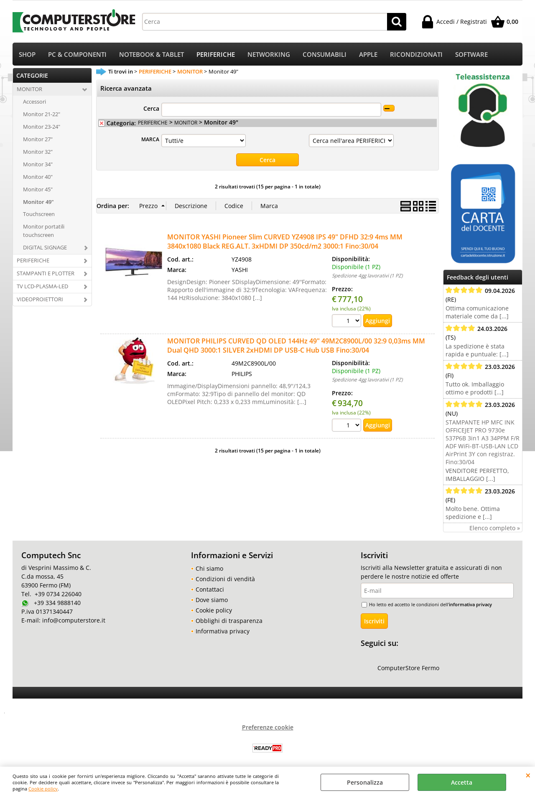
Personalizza (365, 782)
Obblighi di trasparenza (229, 621)
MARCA (150, 139)
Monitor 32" (38, 151)
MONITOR (29, 89)
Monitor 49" (38, 202)
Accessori (34, 101)
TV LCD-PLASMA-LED (42, 286)
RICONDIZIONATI (416, 54)
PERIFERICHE (215, 54)
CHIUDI (528, 775)
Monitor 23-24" (41, 126)
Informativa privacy (223, 631)
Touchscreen (39, 214)
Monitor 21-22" (41, 114)
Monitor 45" (38, 189)
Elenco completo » (494, 528)
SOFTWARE (471, 54)
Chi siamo (209, 568)
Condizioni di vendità (225, 579)
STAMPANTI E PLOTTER (45, 273)
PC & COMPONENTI (77, 54)
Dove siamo (212, 600)
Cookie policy (43, 788)
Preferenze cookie (267, 727)
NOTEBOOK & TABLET (151, 54)
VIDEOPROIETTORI (40, 299)
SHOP (27, 54)
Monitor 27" (38, 139)
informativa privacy (470, 604)
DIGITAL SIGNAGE (45, 247)
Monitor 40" (38, 176)
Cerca (151, 108)
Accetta (461, 782)
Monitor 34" (38, 164)
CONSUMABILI (324, 54)
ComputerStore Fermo (408, 668)
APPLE (368, 54)
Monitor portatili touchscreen (43, 231)
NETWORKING (268, 54)
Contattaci (210, 589)
